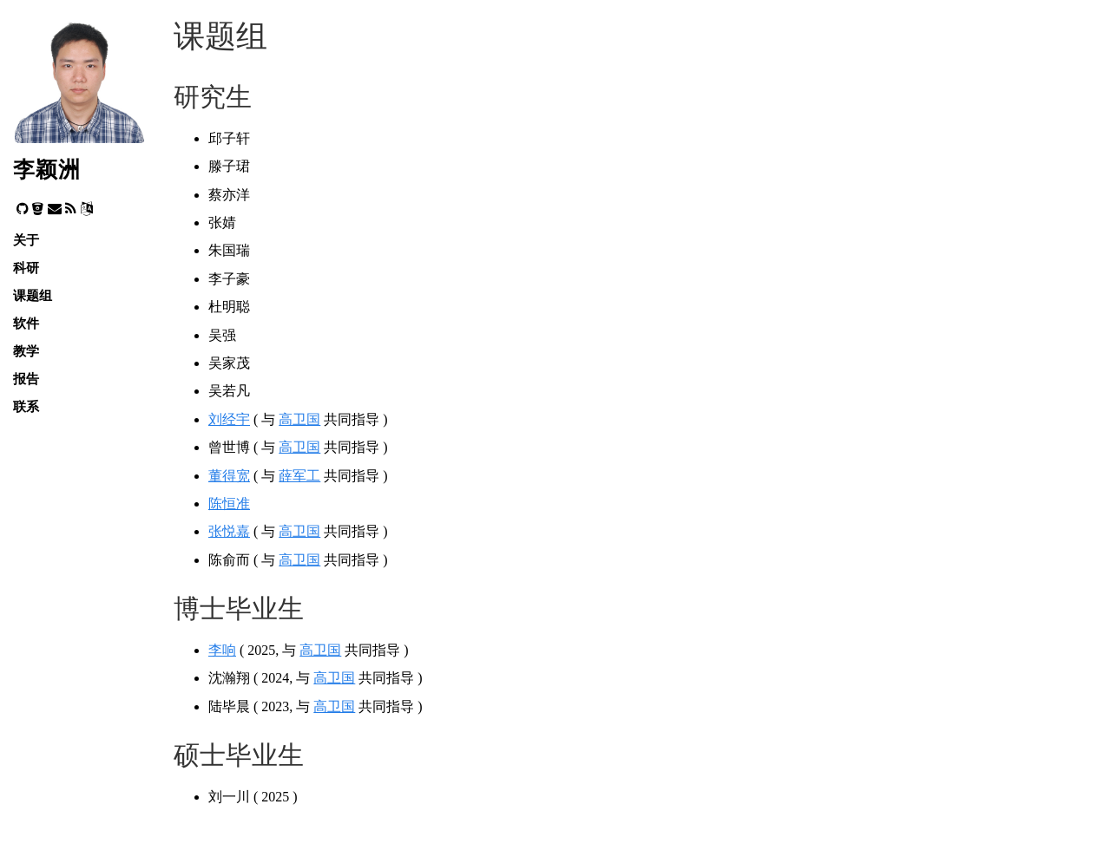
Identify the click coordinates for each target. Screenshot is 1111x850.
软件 (26, 323)
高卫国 (299, 419)
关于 (26, 239)
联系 (26, 406)
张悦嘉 (229, 531)
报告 (26, 378)
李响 (222, 650)
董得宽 (229, 475)
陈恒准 (229, 503)
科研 (26, 267)
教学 (26, 350)
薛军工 (299, 475)
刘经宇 (229, 419)
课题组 (32, 295)
